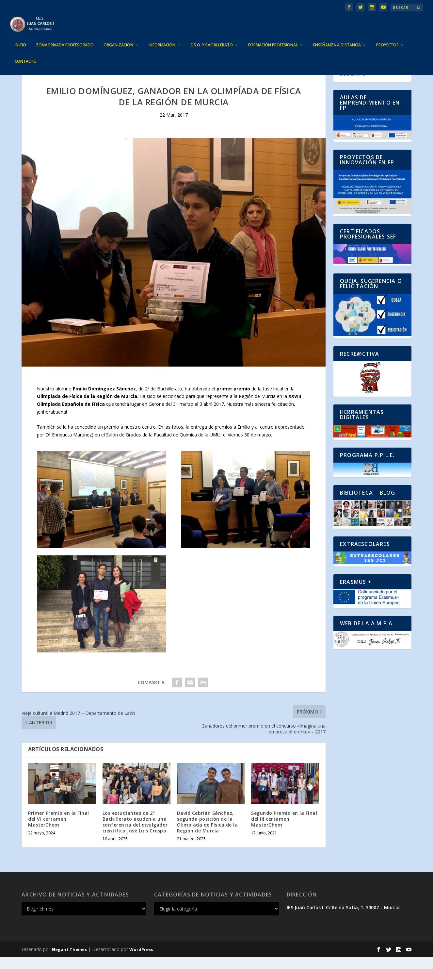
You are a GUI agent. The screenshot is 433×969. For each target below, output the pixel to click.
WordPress (141, 961)
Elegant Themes (69, 961)
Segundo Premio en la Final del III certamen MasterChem (284, 831)
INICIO (20, 35)
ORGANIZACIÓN (118, 35)
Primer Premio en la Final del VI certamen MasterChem (58, 831)
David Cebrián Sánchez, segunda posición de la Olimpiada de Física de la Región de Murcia (207, 834)
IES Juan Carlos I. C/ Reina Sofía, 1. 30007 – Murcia (343, 920)
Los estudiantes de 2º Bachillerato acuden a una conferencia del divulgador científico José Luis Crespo (135, 834)
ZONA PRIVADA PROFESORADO (65, 35)
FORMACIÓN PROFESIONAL (273, 35)
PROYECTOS (387, 35)
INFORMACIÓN (162, 35)
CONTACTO (26, 51)
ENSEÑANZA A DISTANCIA (337, 35)
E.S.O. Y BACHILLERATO (212, 35)
